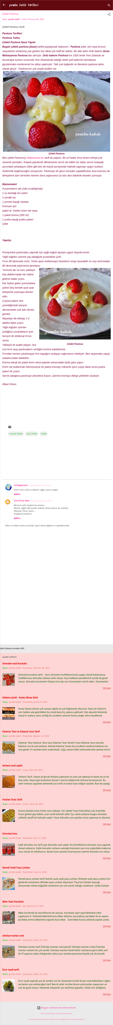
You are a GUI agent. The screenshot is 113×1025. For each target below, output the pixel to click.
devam (107, 688)
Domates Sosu (9, 833)
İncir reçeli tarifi (10, 970)
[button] (109, 15)
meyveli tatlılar (16, 434)
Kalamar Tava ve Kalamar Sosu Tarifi (21, 731)
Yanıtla (17, 494)
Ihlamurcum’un (35, 157)
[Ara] (109, 5)
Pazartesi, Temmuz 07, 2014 (41, 501)
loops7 (53, 1013)
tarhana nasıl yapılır (12, 765)
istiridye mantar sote (13, 936)
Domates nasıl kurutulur (14, 663)
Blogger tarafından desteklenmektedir (56, 1008)
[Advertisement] (56, 403)
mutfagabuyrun (21, 485)
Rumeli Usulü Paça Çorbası (16, 867)
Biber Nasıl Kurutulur (13, 902)
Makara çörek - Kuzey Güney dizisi (20, 697)
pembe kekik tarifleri (23, 5)
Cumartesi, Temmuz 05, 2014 (40, 485)
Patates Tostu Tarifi (12, 799)
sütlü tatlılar (31, 434)
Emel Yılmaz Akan (21, 501)
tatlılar (44, 434)
